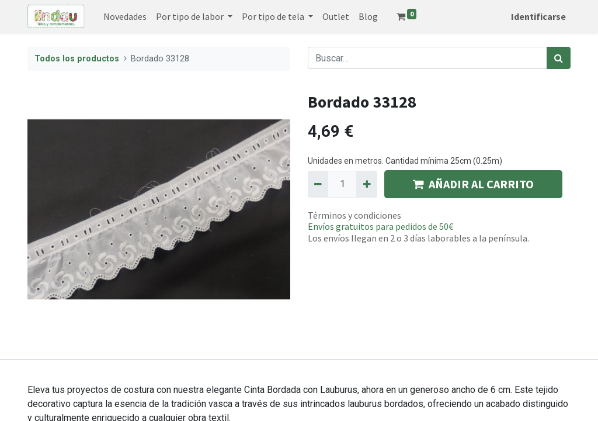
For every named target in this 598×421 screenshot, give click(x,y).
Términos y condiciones (354, 215)
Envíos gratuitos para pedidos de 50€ (380, 226)
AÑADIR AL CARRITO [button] (473, 184)
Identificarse (538, 16)
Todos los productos (76, 59)
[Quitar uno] (318, 184)
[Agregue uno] (366, 184)
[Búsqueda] (559, 58)
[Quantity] (342, 184)
